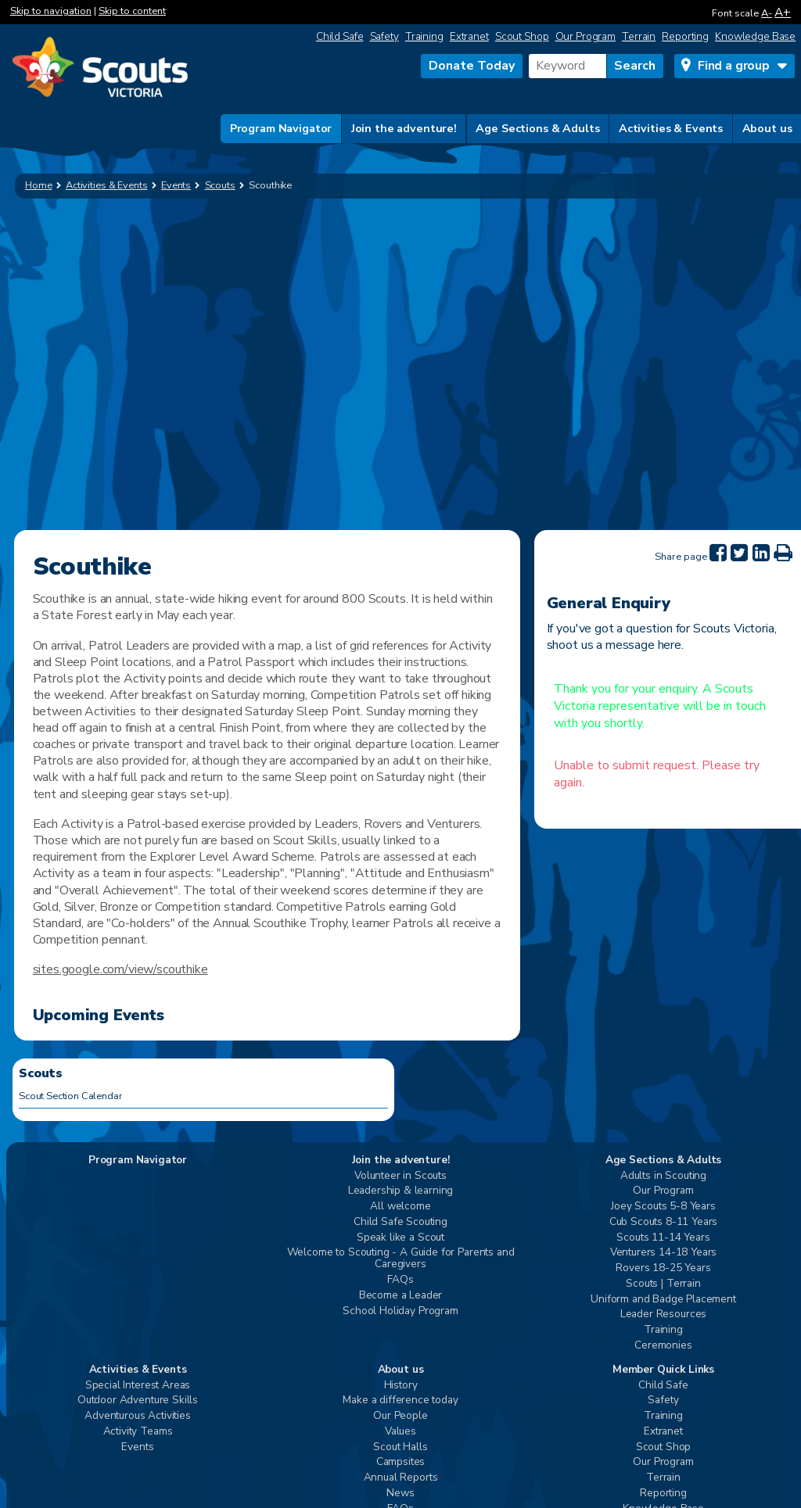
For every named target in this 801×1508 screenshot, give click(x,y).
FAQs (400, 1280)
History (401, 1386)
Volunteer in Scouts (400, 1176)
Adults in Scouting (663, 1176)
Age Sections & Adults (537, 128)
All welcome (400, 1206)
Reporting (685, 36)
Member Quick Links (663, 1370)
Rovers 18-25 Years (663, 1268)
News (400, 1493)
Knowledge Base (755, 36)
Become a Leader (401, 1296)
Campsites (401, 1462)
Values (400, 1432)
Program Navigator (281, 128)
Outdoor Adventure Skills (137, 1400)
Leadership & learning (401, 1191)
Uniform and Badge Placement (663, 1300)
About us (767, 128)
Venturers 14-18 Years (663, 1253)
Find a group (734, 65)
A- (766, 13)
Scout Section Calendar (70, 1096)
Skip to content (132, 11)
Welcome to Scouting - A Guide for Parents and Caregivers (401, 1258)
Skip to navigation (51, 11)
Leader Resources (663, 1314)
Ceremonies (662, 1346)
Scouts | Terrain (663, 1284)
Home (38, 185)
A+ (782, 12)
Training (424, 36)
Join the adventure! (404, 128)
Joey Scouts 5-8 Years (663, 1206)
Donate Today (472, 65)
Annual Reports (401, 1478)
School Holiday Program (400, 1311)
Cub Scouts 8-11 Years (663, 1222)
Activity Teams (138, 1432)
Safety (384, 36)
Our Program (585, 36)
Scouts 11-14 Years (662, 1238)
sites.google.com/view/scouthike (120, 969)
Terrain (639, 36)
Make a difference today (400, 1400)
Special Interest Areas (137, 1386)
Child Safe (340, 36)
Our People (400, 1416)
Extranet (469, 36)
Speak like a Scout (400, 1238)
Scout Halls (400, 1447)
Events (137, 1447)
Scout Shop (522, 36)
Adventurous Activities (137, 1416)
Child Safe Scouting (400, 1222)
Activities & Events (671, 128)
